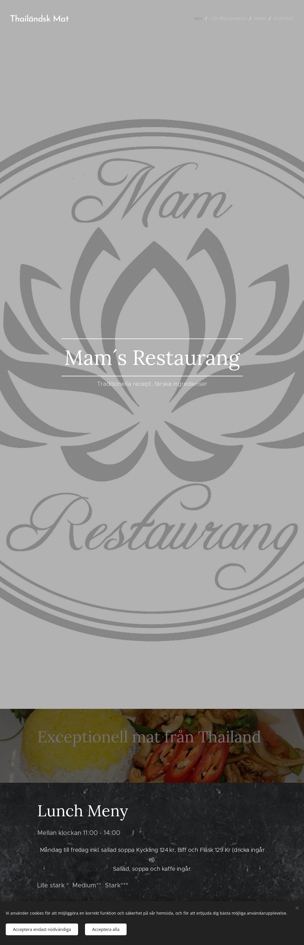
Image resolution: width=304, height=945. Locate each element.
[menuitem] (197, 18)
